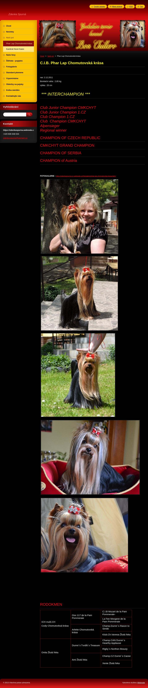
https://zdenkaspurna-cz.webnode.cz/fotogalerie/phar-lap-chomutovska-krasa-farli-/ (86, 176)
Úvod (42, 56)
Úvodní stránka (99, 6)
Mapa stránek (117, 6)
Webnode (141, 683)
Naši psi (50, 56)
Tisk (141, 6)
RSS (131, 6)
